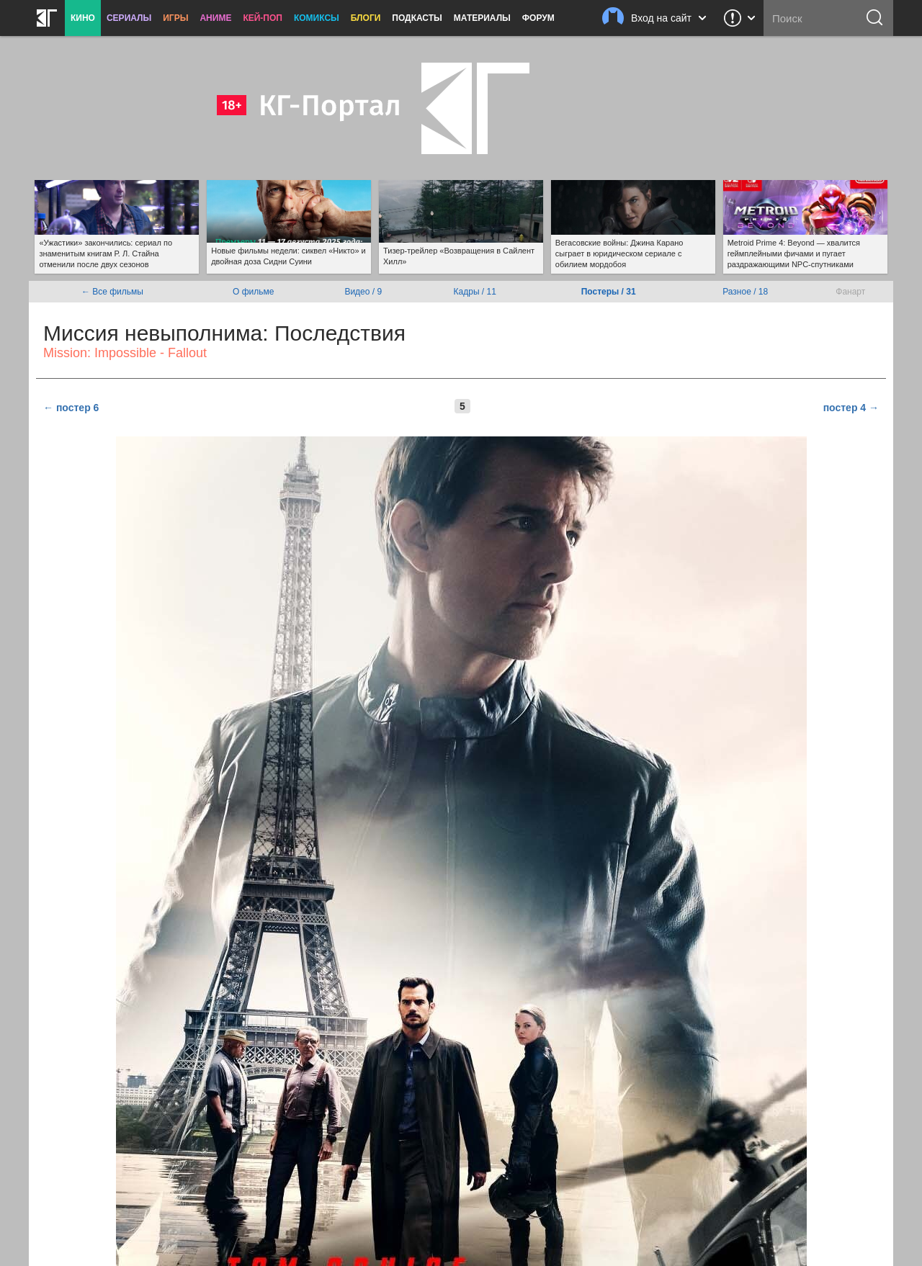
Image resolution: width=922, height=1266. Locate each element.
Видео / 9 (363, 292)
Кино (83, 18)
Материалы (482, 18)
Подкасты (417, 18)
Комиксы (316, 18)
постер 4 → (851, 407)
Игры (175, 18)
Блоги (366, 18)
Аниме (215, 18)
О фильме (253, 292)
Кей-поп (262, 18)
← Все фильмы (112, 292)
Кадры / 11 (475, 292)
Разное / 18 (745, 292)
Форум (538, 18)
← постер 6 (71, 407)
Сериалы (129, 18)
